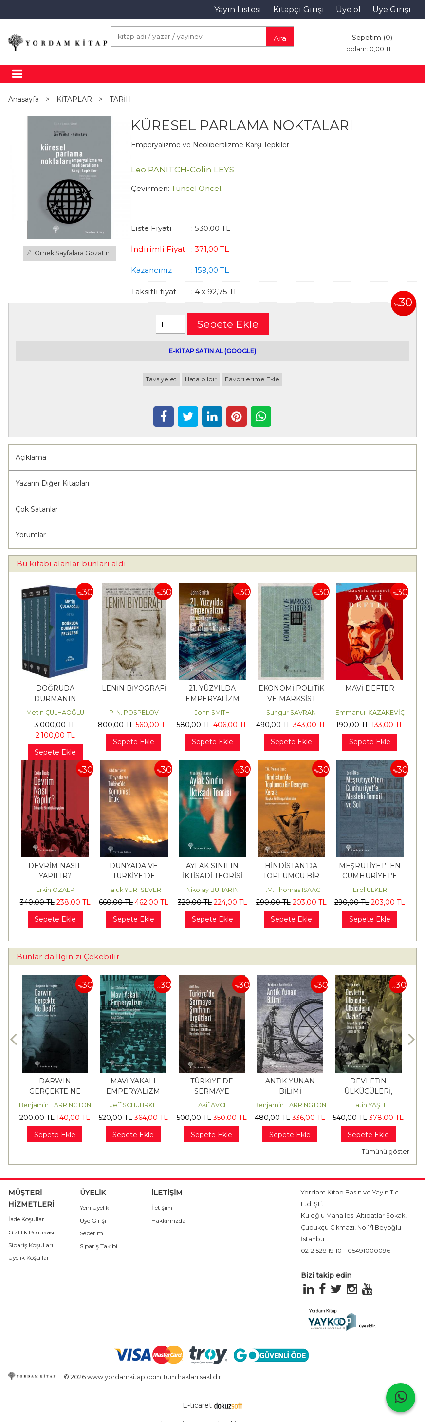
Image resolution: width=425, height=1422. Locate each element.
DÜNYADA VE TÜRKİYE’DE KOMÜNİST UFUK (134, 876)
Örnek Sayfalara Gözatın (68, 253)
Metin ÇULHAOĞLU (55, 712)
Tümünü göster (385, 1151)
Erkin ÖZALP (55, 889)
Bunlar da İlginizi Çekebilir (68, 956)
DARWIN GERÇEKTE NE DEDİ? (55, 1091)
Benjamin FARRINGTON (55, 1105)
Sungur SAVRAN (291, 712)
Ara (280, 38)
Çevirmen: (150, 188)
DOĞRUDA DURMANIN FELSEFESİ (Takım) (55, 698)
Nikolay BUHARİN (212, 889)
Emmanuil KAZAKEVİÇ (370, 712)
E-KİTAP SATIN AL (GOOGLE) (212, 351)
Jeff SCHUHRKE (133, 1105)
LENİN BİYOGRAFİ (134, 688)
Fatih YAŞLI (368, 1105)
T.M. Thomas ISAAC (291, 889)
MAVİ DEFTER (369, 688)
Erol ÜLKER (370, 889)
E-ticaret (197, 1405)
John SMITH (212, 712)
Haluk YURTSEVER (133, 889)
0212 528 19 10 (321, 1250)
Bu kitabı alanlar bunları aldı (71, 563)
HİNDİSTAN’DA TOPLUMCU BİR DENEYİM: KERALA (291, 876)
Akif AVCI (211, 1105)
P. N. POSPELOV (134, 712)
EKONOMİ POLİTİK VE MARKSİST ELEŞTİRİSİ (291, 698)
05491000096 (369, 1250)
